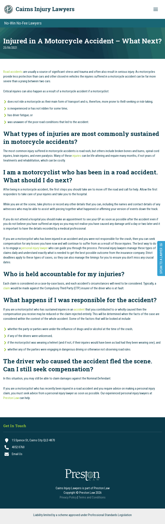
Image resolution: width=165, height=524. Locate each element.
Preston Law (11, 399)
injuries (76, 156)
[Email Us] (82, 454)
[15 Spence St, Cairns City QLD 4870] (82, 440)
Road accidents (13, 72)
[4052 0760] (82, 447)
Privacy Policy (68, 497)
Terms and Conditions (92, 497)
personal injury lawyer (34, 249)
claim (6, 289)
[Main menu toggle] (156, 10)
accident (79, 310)
